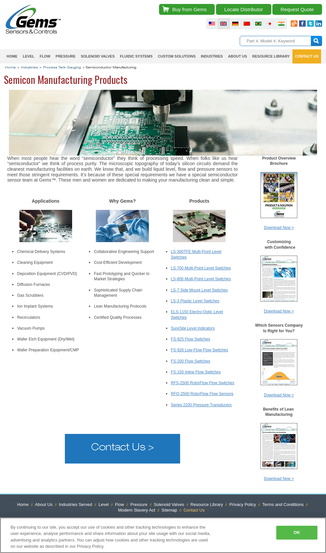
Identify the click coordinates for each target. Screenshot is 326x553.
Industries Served (75, 504)
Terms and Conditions (283, 504)
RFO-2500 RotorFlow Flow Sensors (202, 393)
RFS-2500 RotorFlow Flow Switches (202, 383)
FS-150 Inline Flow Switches (196, 372)
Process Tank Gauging (62, 67)
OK (296, 532)
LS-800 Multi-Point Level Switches (201, 279)
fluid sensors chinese (247, 24)
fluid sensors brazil (258, 24)
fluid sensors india (281, 24)
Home (12, 56)
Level (28, 56)
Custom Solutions (177, 56)
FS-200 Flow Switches (190, 361)
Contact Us (306, 56)
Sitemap (169, 510)
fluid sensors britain (223, 24)
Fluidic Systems (136, 56)
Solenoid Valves (98, 56)
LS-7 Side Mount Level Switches (199, 290)
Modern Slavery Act (136, 510)
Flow (45, 56)
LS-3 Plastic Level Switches (195, 301)
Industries (212, 56)
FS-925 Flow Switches (190, 339)
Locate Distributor (243, 9)
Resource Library (271, 56)
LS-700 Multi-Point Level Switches (201, 268)
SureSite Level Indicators (193, 328)
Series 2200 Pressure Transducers (201, 405)
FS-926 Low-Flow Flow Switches (199, 350)
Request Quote (297, 9)
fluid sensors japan (270, 24)
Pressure (66, 56)
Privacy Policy (242, 504)
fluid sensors (212, 24)
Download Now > (279, 227)
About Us (237, 56)
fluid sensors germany (235, 24)
